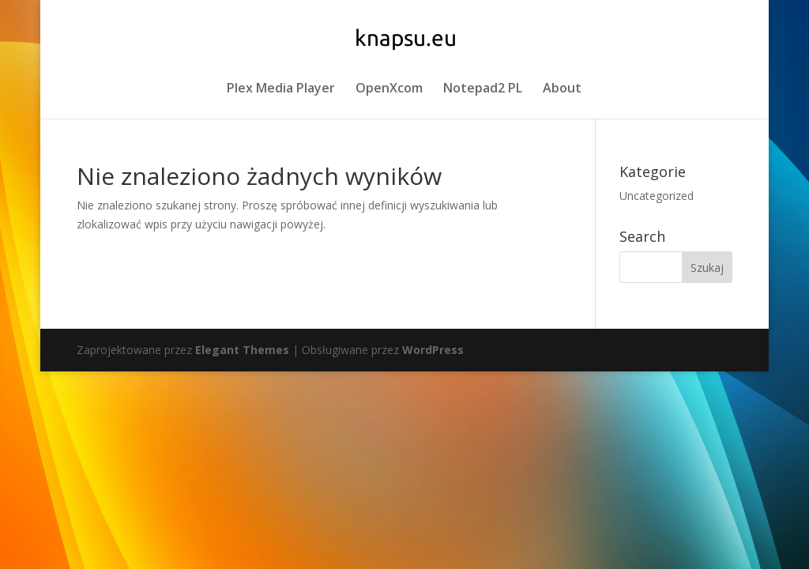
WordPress (433, 349)
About (562, 89)
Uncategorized (656, 195)
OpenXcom (389, 89)
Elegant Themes (242, 349)
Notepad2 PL (482, 89)
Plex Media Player (281, 89)
